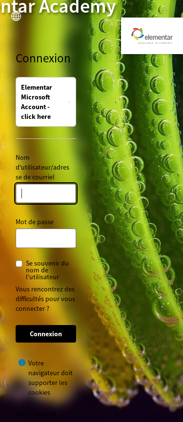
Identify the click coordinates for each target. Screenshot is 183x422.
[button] (16, 16)
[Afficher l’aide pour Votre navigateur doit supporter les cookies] (22, 362)
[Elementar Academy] (152, 36)
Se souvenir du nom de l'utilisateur (47, 270)
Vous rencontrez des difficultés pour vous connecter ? (45, 299)
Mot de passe (35, 221)
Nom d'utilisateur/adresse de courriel (42, 167)
